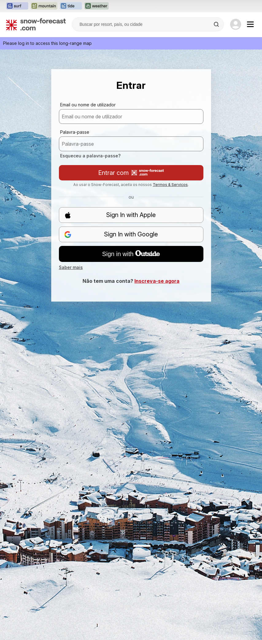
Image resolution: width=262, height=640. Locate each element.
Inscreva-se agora (156, 281)
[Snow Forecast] (36, 24)
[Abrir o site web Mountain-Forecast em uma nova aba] (44, 6)
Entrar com (131, 172)
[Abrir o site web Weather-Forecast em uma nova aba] (96, 6)
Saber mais (71, 267)
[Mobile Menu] (250, 24)
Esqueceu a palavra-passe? (90, 155)
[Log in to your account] (235, 24)
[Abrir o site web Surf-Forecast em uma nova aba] (17, 6)
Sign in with (131, 254)
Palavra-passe (74, 132)
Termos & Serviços (170, 184)
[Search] (217, 24)
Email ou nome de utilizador (88, 104)
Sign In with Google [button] (111, 234)
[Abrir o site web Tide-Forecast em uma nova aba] (71, 6)
